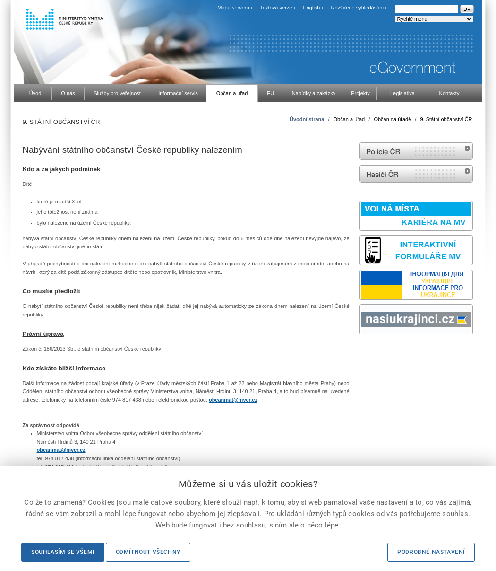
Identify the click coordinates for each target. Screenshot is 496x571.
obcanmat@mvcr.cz (233, 400)
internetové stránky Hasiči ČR (416, 174)
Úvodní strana (307, 119)
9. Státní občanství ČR (446, 119)
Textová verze (276, 7)
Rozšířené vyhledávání (357, 7)
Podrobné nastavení (431, 552)
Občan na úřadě (392, 119)
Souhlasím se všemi (62, 552)
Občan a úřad (349, 119)
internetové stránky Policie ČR (416, 151)
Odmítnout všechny (148, 552)
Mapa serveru (233, 7)
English (311, 7)
